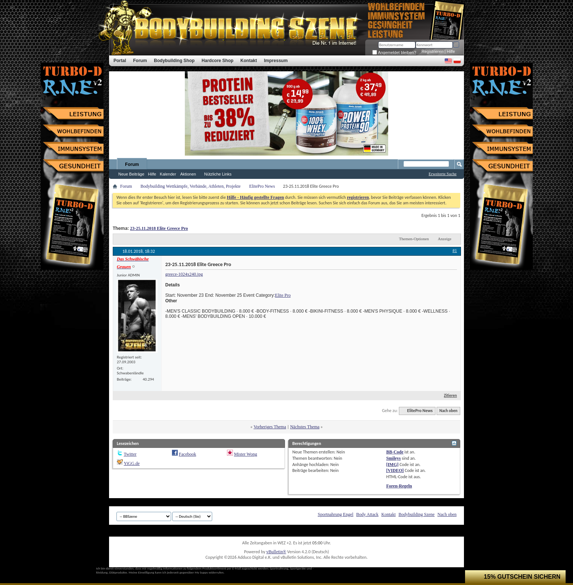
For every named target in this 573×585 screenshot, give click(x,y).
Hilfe (451, 51)
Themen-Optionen (414, 239)
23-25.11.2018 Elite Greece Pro (159, 228)
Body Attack (367, 514)
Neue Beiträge (131, 174)
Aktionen (188, 174)
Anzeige (444, 239)
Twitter (130, 454)
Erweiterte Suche (443, 173)
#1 (454, 250)
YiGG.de (132, 463)
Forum (132, 164)
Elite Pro (283, 295)
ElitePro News (262, 186)
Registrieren (432, 51)
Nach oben (448, 410)
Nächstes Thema (304, 426)
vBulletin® (276, 551)
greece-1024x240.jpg (184, 274)
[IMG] (392, 464)
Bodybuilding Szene (417, 514)
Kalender (168, 174)
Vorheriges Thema (270, 426)
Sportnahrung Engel (335, 514)
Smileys (393, 458)
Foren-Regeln (399, 486)
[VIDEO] (395, 470)
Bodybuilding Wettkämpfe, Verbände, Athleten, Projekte (190, 186)
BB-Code (395, 452)
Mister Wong (245, 454)
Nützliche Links (217, 174)
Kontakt (389, 514)
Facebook (187, 454)
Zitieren (447, 395)
